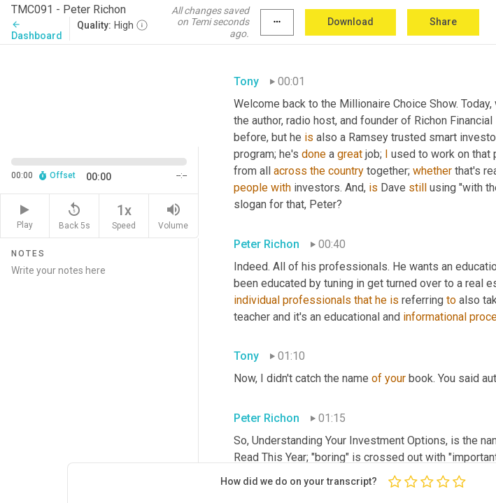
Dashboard (36, 30)
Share (443, 21)
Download (350, 21)
